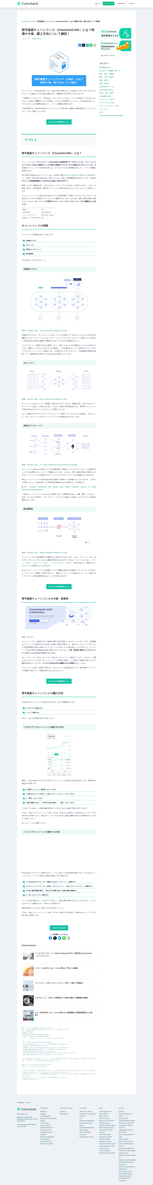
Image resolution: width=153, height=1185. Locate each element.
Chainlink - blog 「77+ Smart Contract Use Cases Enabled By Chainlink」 (53, 465)
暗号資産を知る (104, 67)
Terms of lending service (125, 1134)
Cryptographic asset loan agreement (126, 1131)
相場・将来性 (104, 83)
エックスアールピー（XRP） (109, 106)
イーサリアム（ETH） (107, 103)
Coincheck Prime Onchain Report (111, 115)
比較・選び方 (104, 80)
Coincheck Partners (45, 1143)
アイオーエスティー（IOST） (61, 563)
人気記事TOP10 (105, 96)
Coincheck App (44, 1116)
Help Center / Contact (85, 1111)
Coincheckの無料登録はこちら (59, 122)
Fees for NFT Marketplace (86, 1120)
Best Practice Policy (124, 1171)
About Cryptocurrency (105, 1111)
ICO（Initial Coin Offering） (76, 175)
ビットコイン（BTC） (107, 99)
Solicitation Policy (124, 1178)
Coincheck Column (104, 1118)
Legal (120, 1137)
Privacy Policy (123, 1139)
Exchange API (64, 1114)
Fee (80, 1118)
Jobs (120, 1116)
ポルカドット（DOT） (41, 563)
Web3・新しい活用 (106, 93)
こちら (30, 823)
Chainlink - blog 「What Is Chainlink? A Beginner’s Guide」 (48, 330)
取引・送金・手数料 (106, 74)
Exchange (43, 1114)
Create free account (59, 928)
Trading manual (103, 1123)
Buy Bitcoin (43, 1111)
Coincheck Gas (44, 1130)
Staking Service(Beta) (46, 1137)
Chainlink (30, 637)
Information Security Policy (126, 1148)
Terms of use (122, 1118)
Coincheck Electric (45, 1127)
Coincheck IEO (44, 1123)
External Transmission (125, 1141)
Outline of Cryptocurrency (106, 1143)
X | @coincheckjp (104, 1150)
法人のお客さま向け (106, 90)
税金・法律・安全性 (106, 77)
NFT (100, 112)
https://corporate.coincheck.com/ (54, 1038)
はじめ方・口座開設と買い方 (109, 71)
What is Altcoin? (103, 1116)
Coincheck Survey (45, 1132)
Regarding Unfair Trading (86, 1137)
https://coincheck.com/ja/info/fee (39, 1066)
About (120, 1111)
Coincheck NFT (44, 1125)
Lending (42, 1134)
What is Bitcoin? (103, 1114)
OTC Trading (43, 1139)
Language (20, 1102)
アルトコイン (37, 39)
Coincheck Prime (45, 1141)
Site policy (122, 1180)
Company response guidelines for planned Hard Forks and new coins (127, 1162)
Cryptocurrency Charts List (106, 1120)
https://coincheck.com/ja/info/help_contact (41, 1064)
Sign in (97, 3)
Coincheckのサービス (107, 87)
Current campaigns (124, 1114)
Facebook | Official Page (106, 1153)
